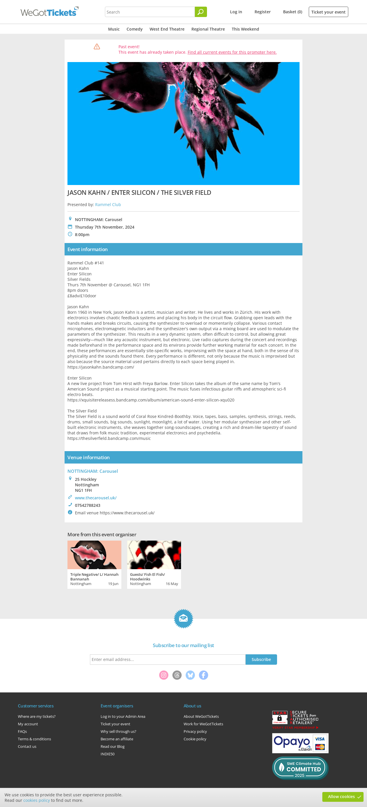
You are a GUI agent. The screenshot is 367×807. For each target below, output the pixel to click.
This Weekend (245, 29)
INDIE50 (107, 753)
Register (263, 11)
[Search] (201, 12)
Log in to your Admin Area (123, 716)
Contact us (27, 746)
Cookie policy (195, 738)
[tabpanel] (94, 564)
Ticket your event (328, 12)
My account (28, 723)
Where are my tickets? (37, 716)
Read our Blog (113, 746)
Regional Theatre (208, 29)
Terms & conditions (34, 738)
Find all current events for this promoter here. (232, 52)
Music (114, 29)
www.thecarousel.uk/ (95, 497)
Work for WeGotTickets (203, 723)
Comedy (135, 29)
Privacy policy (195, 731)
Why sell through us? (118, 731)
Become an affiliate (117, 738)
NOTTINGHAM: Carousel (92, 471)
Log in (236, 11)
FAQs (22, 731)
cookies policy (36, 800)
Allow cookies (341, 796)
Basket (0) (292, 11)
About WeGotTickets (201, 716)
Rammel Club (108, 204)
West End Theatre (167, 29)
